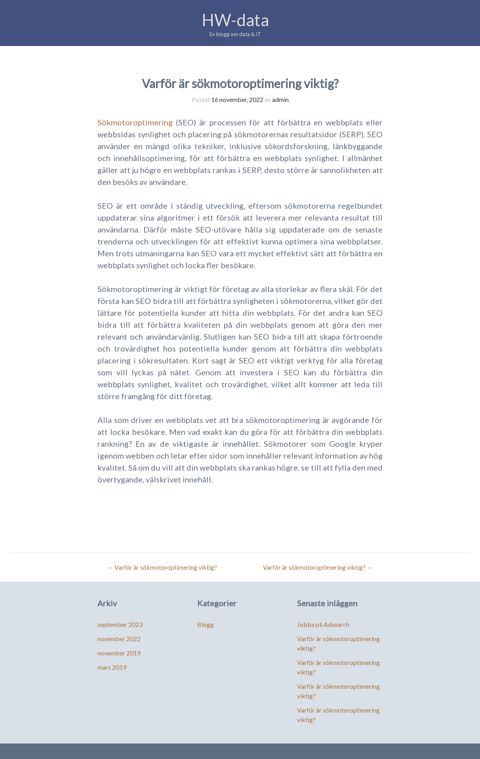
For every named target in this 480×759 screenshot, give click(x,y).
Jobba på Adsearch (323, 624)
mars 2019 (111, 667)
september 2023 (120, 624)
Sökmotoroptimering (135, 122)
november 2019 (119, 653)
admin (280, 99)
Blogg (205, 624)
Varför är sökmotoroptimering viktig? (162, 567)
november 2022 (119, 638)
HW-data (235, 20)
